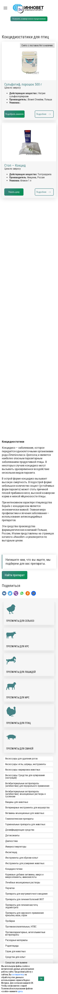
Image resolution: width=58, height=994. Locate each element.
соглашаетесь (18, 974)
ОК (41, 978)
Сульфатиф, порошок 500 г (23, 84)
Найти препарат (15, 575)
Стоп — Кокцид (15, 165)
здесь (20, 991)
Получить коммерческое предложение (29, 19)
